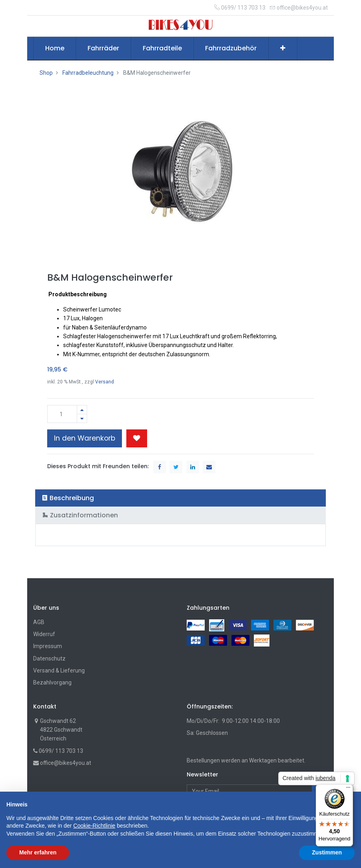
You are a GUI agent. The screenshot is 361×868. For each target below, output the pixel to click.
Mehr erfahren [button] (37, 852)
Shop (46, 73)
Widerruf (44, 634)
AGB (38, 622)
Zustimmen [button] (327, 852)
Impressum (47, 646)
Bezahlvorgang (52, 682)
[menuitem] (55, 48)
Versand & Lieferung (59, 670)
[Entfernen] (82, 418)
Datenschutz (49, 658)
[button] (283, 48)
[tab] (180, 498)
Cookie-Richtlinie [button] (94, 825)
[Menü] (348, 789)
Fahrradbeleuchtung (88, 73)
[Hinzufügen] (82, 409)
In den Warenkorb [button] (84, 438)
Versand (104, 382)
